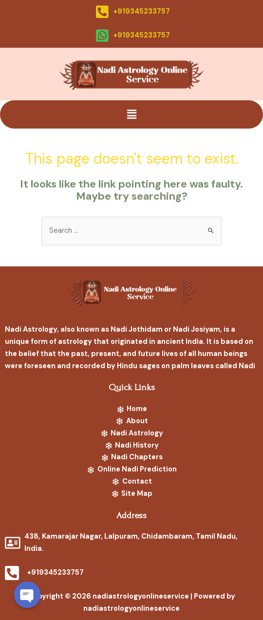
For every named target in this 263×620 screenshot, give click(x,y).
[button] (131, 114)
